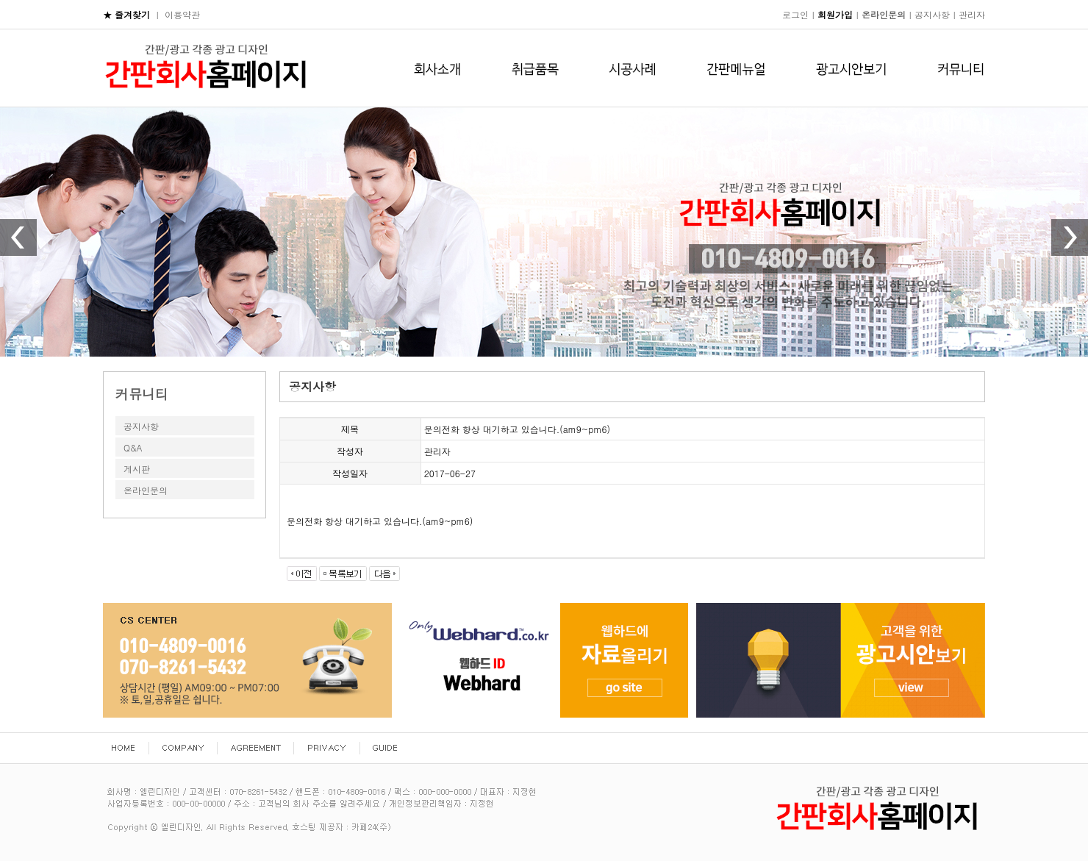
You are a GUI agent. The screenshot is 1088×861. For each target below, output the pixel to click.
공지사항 (141, 426)
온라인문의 (146, 490)
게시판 (137, 468)
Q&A (133, 447)
